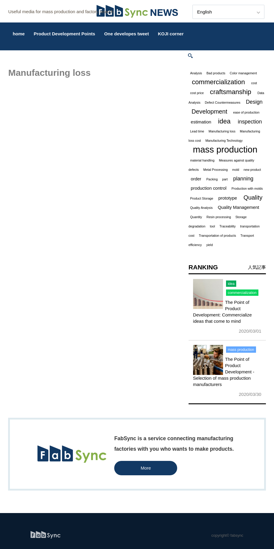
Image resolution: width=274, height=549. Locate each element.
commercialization (242, 293)
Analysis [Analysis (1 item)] (196, 73)
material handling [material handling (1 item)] (202, 160)
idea (231, 284)
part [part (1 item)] (225, 179)
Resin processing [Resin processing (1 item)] (219, 217)
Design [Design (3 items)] (254, 102)
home (19, 33)
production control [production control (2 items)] (208, 188)
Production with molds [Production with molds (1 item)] (247, 188)
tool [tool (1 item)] (212, 226)
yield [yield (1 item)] (209, 245)
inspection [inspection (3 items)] (250, 122)
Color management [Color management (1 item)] (243, 73)
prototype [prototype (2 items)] (227, 197)
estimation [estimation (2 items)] (201, 121)
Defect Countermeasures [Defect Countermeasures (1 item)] (222, 102)
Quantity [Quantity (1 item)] (196, 217)
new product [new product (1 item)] (252, 169)
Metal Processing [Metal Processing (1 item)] (215, 169)
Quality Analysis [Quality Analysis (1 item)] (201, 207)
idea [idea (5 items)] (224, 121)
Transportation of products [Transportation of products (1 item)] (217, 235)
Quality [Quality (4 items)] (252, 197)
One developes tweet (126, 33)
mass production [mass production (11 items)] (225, 149)
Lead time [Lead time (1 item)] (197, 131)
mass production (241, 350)
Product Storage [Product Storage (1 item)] (201, 198)
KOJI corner (171, 33)
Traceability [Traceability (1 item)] (227, 226)
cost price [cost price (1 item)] (197, 93)
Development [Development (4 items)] (209, 111)
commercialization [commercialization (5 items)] (218, 82)
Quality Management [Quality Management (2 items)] (238, 207)
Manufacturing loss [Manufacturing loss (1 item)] (222, 131)
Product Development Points (64, 33)
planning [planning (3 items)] (243, 179)
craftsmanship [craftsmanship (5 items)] (230, 92)
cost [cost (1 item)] (254, 83)
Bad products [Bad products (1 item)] (216, 73)
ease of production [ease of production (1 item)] (246, 112)
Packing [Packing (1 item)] (212, 179)
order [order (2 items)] (196, 178)
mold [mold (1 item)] (235, 169)
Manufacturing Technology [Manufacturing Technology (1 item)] (224, 140)
